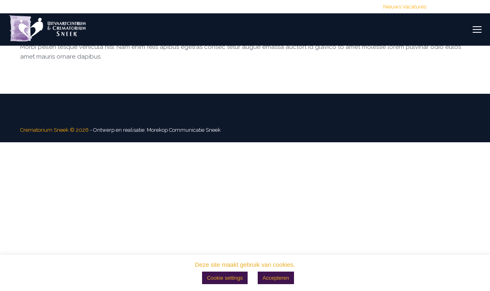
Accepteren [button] (276, 278)
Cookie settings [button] (225, 278)
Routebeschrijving (353, 7)
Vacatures (414, 7)
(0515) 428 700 (218, 7)
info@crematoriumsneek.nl (284, 7)
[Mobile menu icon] (477, 29)
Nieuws (392, 7)
